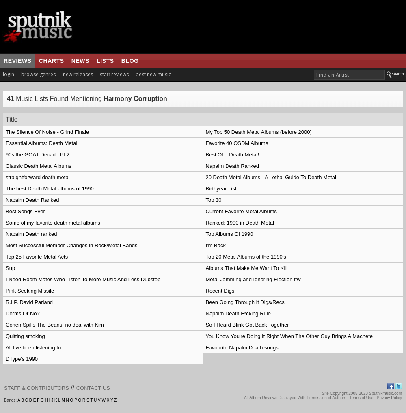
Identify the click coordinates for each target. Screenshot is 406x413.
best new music (153, 74)
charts (51, 61)
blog (130, 61)
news (80, 61)
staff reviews (114, 74)
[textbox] (349, 75)
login (8, 74)
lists (105, 61)
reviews (18, 61)
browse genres (38, 74)
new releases (78, 74)
